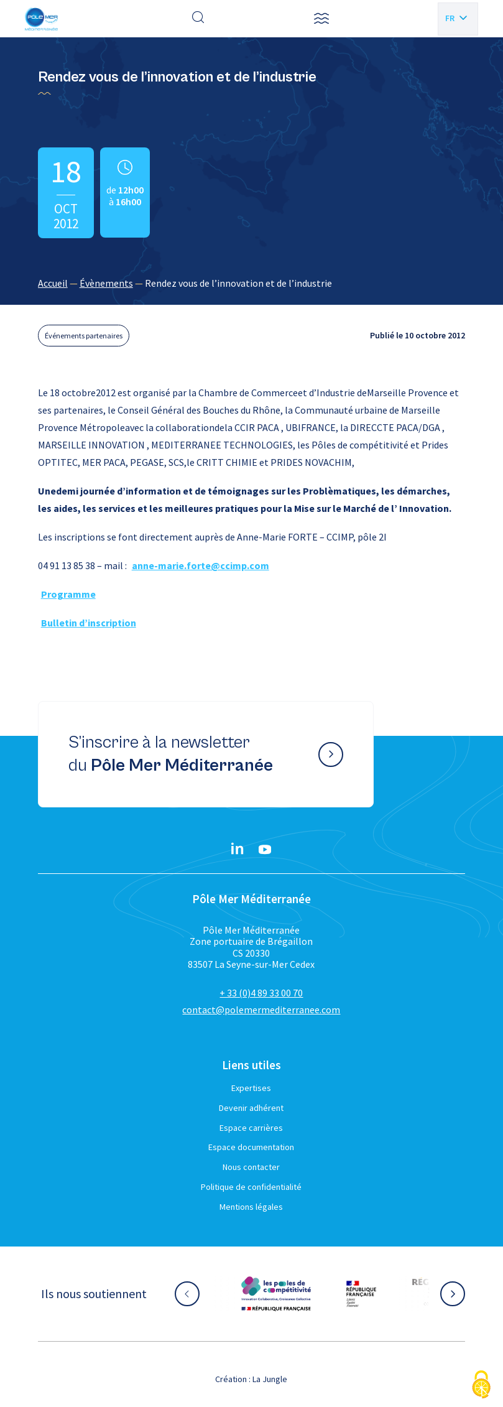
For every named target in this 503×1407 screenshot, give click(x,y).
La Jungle (269, 1379)
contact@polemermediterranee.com (261, 1009)
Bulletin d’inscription (88, 622)
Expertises (251, 1088)
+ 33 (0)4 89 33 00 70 (261, 993)
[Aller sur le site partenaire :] (276, 1293)
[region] (252, 283)
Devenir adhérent (251, 1107)
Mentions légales (251, 1206)
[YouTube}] (265, 849)
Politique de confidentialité (251, 1186)
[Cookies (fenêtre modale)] (481, 1385)
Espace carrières (251, 1127)
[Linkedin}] (237, 849)
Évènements (106, 283)
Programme (68, 594)
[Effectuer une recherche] (198, 18)
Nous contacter (251, 1166)
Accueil (53, 283)
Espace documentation (251, 1147)
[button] (321, 18)
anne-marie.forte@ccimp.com (200, 565)
